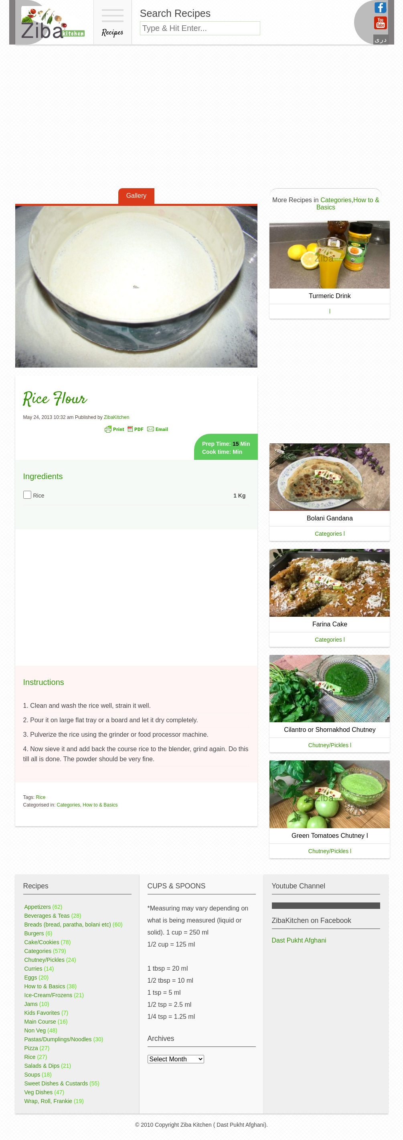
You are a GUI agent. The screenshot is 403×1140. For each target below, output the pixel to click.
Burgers (34, 933)
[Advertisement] (201, 121)
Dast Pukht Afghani (299, 940)
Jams (31, 1004)
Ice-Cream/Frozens (48, 995)
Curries (33, 968)
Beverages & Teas (47, 915)
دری (381, 39)
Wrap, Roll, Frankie (48, 1101)
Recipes (113, 24)
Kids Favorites (42, 1013)
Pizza (31, 1048)
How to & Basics (100, 805)
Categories (68, 805)
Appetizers (37, 907)
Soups (32, 1074)
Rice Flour (54, 399)
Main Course (40, 1021)
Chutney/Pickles (44, 960)
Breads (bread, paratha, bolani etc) (67, 924)
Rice (41, 797)
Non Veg (35, 1030)
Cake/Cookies (41, 942)
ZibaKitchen (116, 417)
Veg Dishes (38, 1092)
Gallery (136, 195)
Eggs (30, 977)
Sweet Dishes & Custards (56, 1083)
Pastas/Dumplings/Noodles (58, 1039)
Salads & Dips (42, 1066)
